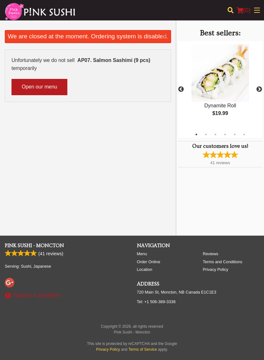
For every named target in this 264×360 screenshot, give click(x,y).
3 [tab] (215, 134)
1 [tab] (196, 134)
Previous (181, 89)
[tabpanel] (220, 85)
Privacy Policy (215, 269)
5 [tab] (234, 134)
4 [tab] (225, 134)
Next (259, 89)
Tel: (156, 301)
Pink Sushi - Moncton (34, 246)
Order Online (148, 261)
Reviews (210, 253)
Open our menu (39, 86)
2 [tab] (206, 134)
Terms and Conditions (222, 261)
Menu (142, 253)
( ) (244, 10)
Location (144, 269)
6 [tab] (244, 134)
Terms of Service (142, 349)
